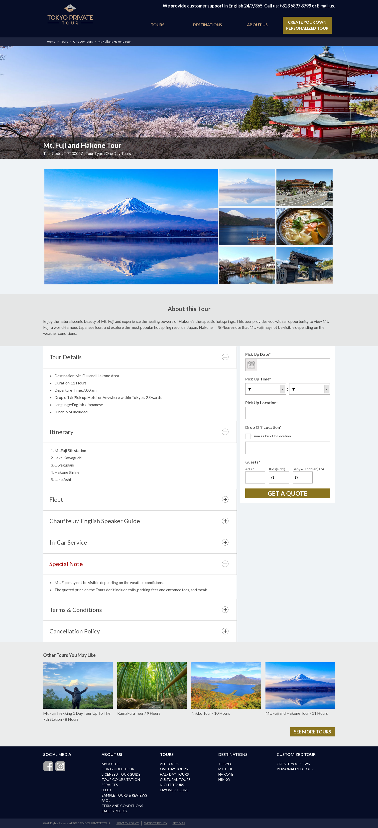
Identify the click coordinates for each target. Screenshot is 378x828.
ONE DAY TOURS (174, 769)
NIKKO (224, 779)
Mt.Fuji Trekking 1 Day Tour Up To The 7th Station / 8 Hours (78, 691)
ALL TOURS (169, 764)
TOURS (157, 24)
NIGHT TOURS (172, 785)
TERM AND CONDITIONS (122, 806)
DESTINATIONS (207, 24)
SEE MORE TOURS (312, 731)
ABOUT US (257, 24)
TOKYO (224, 764)
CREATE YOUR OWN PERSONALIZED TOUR (307, 25)
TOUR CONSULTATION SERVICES (121, 782)
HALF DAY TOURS (174, 774)
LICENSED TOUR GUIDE (121, 774)
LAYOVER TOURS (174, 790)
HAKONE (225, 774)
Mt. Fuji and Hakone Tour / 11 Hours (300, 688)
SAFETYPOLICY (114, 811)
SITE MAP (179, 823)
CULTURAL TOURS (175, 779)
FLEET (107, 790)
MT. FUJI (225, 769)
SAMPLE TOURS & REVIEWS (124, 795)
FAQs (106, 800)
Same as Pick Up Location (268, 436)
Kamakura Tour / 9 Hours (152, 688)
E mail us (325, 5)
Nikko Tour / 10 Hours (226, 688)
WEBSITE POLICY (155, 823)
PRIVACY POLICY (128, 823)
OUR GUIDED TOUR (118, 769)
